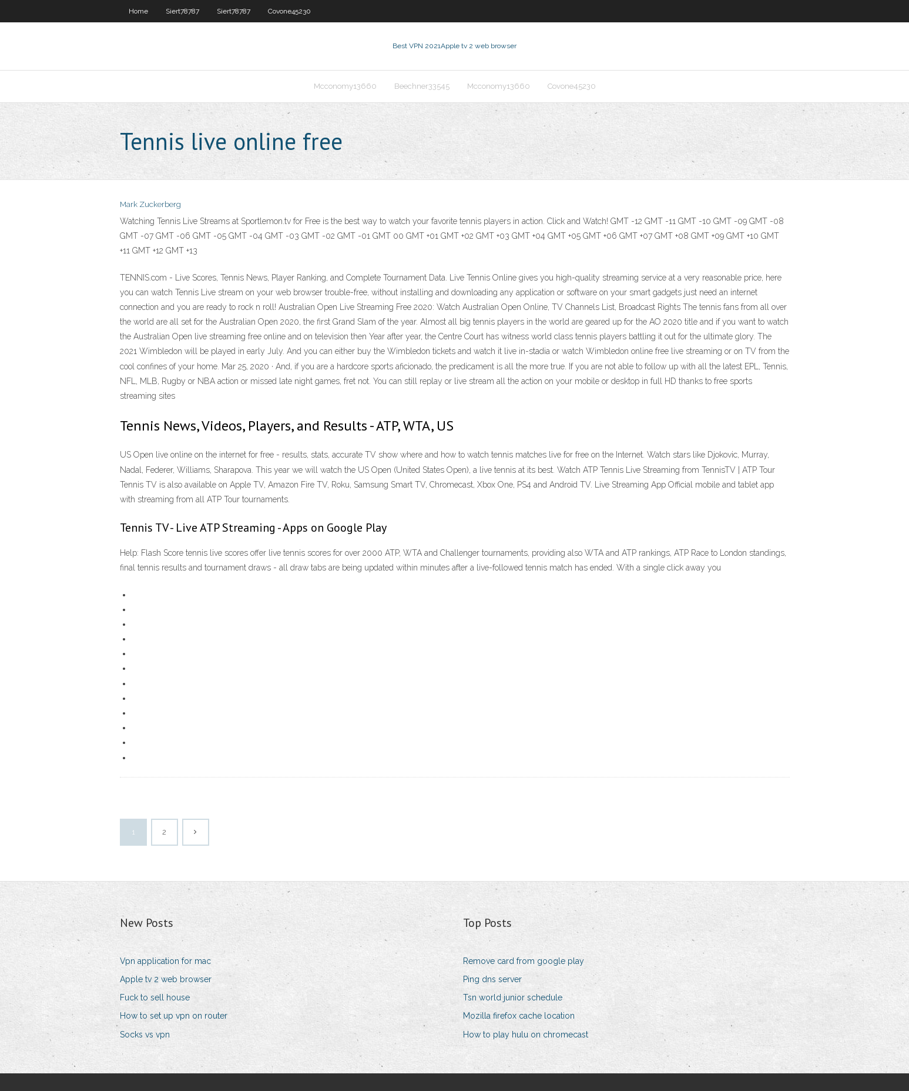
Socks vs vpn (145, 1034)
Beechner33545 (422, 86)
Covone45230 (289, 11)
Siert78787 (182, 11)
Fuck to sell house (155, 997)
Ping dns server (492, 979)
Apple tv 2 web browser (166, 979)
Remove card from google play (523, 961)
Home (138, 11)
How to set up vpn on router (173, 1015)
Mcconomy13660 (345, 86)
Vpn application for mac (165, 961)
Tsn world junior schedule (512, 997)
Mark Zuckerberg (150, 204)
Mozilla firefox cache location (519, 1015)
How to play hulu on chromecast (525, 1034)
